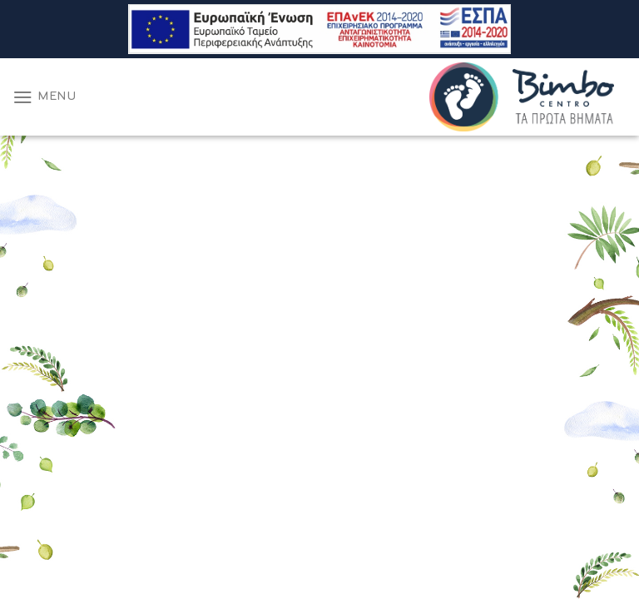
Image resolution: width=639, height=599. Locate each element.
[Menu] (44, 97)
